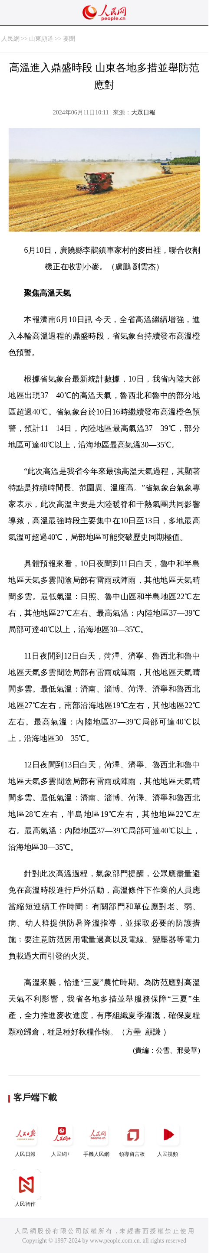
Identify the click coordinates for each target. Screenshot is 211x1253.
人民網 (10, 39)
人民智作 (26, 1188)
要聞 (69, 39)
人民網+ (61, 1138)
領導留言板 (133, 1138)
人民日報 (26, 1138)
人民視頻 (168, 1138)
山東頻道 (41, 39)
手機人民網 (97, 1138)
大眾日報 (143, 112)
